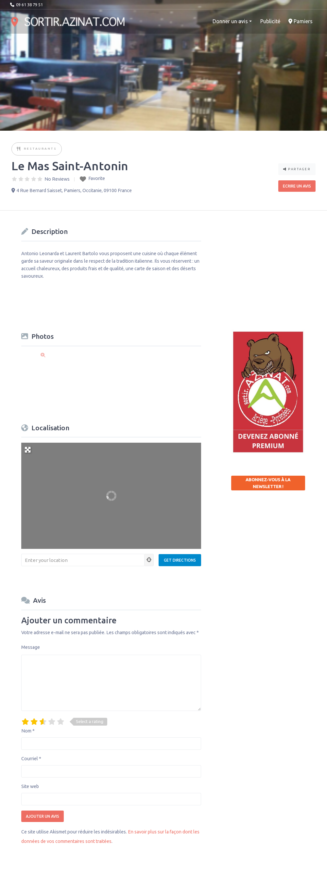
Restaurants (40, 148)
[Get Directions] (180, 560)
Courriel (31, 758)
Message (30, 647)
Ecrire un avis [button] (297, 186)
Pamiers (300, 21)
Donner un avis (230, 21)
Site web (30, 786)
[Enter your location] (83, 560)
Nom (28, 730)
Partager (297, 169)
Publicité (270, 21)
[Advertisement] (279, 266)
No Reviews (57, 179)
